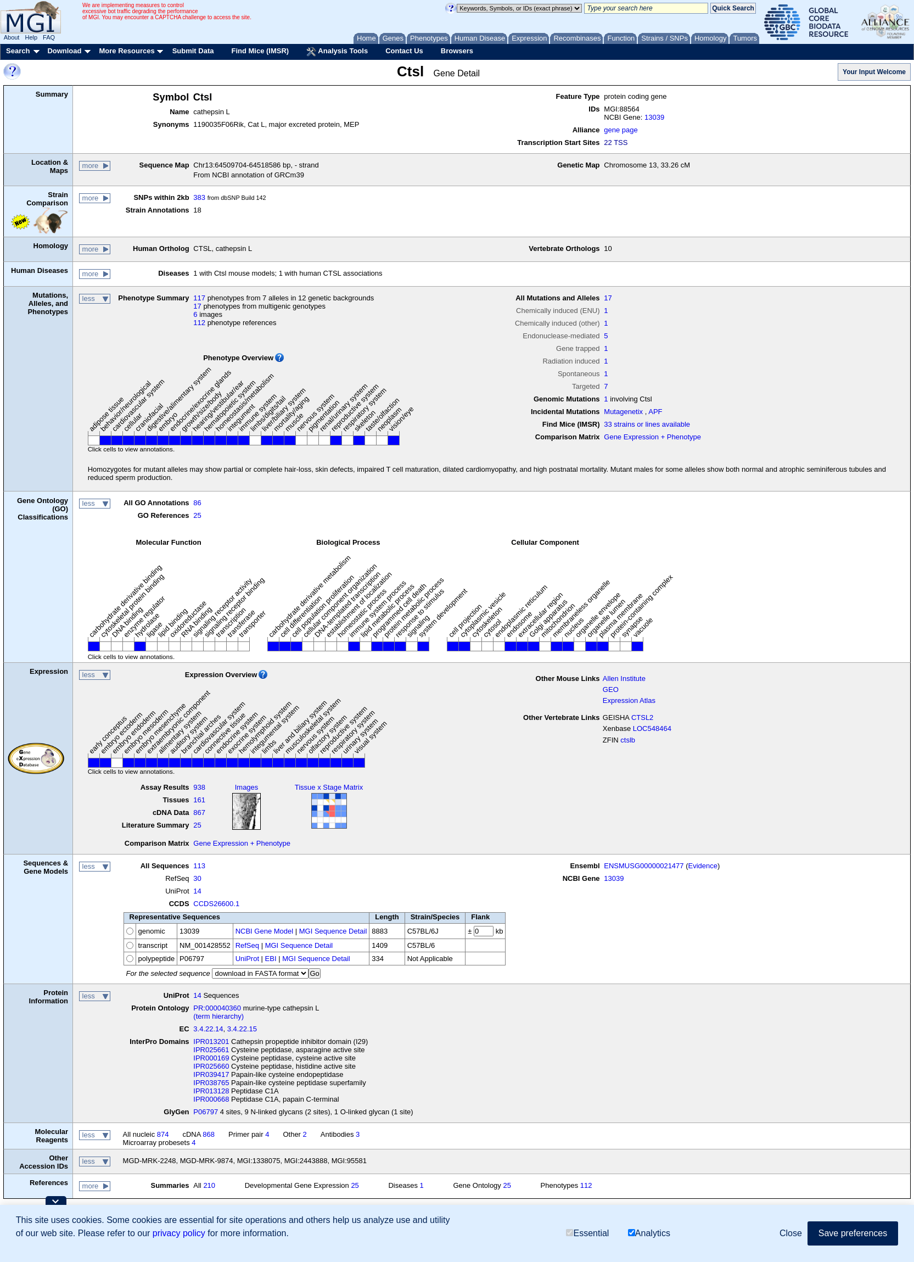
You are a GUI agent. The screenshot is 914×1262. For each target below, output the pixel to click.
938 (199, 787)
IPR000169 (211, 1058)
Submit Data (193, 51)
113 (199, 866)
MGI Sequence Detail (333, 931)
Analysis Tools (337, 52)
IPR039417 (211, 1074)
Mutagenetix (623, 411)
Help (31, 37)
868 (209, 1134)
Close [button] (791, 1233)
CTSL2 (642, 717)
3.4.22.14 (208, 1029)
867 (199, 812)
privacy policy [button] (179, 1233)
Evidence (702, 866)
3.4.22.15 (242, 1029)
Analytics (649, 1233)
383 (199, 197)
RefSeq (247, 945)
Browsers (457, 51)
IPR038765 (211, 1083)
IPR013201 (211, 1041)
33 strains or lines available (647, 424)
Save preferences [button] (852, 1233)
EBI (271, 958)
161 (199, 800)
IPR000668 (211, 1099)
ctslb (627, 740)
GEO (611, 689)
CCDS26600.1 (216, 904)
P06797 (205, 1112)
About (12, 37)
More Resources (126, 51)
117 (199, 298)
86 (197, 503)
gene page (620, 130)
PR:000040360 (217, 1008)
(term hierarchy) (218, 1016)
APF (655, 411)
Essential (587, 1233)
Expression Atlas (629, 700)
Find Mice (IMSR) (260, 51)
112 (199, 323)
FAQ (49, 37)
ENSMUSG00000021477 (643, 866)
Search (18, 51)
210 (209, 1185)
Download (64, 51)
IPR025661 (211, 1050)
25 (197, 515)
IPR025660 (211, 1066)
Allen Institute (624, 678)
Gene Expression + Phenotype (652, 437)
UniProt (247, 958)
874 (163, 1134)
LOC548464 (652, 728)
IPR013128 (211, 1091)
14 (197, 891)
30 (197, 878)
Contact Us (404, 51)
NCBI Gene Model (264, 931)
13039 (654, 117)
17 (197, 306)
